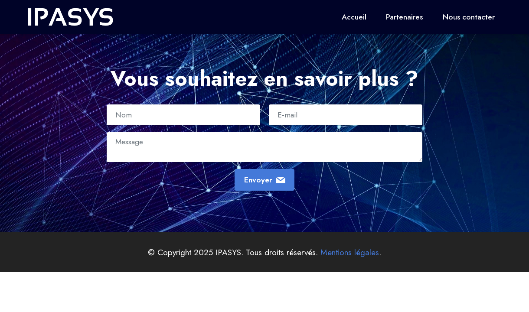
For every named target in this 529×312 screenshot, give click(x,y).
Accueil (354, 17)
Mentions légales (349, 252)
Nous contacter (469, 17)
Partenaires (404, 17)
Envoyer (264, 179)
